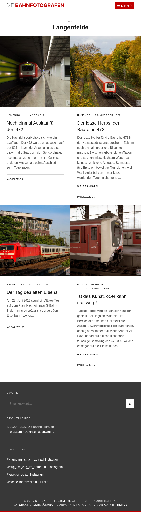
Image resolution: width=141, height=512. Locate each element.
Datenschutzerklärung (39, 431)
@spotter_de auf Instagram (25, 474)
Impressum (15, 431)
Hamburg (13, 115)
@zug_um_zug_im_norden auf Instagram (35, 467)
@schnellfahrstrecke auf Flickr (27, 482)
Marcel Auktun (15, 179)
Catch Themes (115, 504)
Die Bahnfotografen (52, 501)
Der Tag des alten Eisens (32, 292)
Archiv (12, 284)
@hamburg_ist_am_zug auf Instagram (32, 459)
